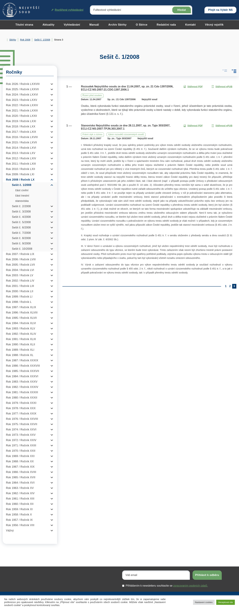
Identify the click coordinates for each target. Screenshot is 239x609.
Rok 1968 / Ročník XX (20, 461)
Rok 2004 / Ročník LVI (20, 270)
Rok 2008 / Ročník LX (20, 179)
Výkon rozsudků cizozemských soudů (126, 134)
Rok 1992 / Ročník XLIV (21, 333)
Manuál (94, 24)
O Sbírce (141, 24)
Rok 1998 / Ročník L (19, 302)
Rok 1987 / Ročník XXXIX (22, 360)
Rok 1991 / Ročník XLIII (21, 339)
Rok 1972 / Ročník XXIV (21, 440)
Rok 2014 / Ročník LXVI (21, 147)
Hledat (181, 9)
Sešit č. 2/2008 (21, 206)
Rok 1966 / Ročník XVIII (21, 472)
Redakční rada (166, 24)
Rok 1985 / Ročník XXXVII (22, 371)
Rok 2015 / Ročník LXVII (21, 142)
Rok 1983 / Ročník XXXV (22, 381)
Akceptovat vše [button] (225, 602)
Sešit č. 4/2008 (21, 216)
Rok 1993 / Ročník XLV (20, 328)
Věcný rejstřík (214, 24)
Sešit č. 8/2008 (21, 238)
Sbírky (12, 39)
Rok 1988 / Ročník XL (20, 355)
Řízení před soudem (92, 95)
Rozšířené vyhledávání (67, 9)
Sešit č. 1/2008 (42, 39)
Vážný (10, 530)
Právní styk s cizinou (92, 134)
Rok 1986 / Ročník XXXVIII (23, 365)
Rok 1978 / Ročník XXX (21, 408)
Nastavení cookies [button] (204, 602)
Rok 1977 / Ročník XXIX (21, 413)
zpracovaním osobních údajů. (190, 585)
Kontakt (190, 24)
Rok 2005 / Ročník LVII (20, 264)
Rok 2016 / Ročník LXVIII (22, 137)
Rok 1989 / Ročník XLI (20, 349)
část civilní (22, 190)
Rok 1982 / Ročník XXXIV (22, 387)
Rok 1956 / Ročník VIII (20, 525)
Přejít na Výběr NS (220, 9)
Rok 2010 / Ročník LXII (20, 169)
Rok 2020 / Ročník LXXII (21, 115)
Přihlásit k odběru (207, 575)
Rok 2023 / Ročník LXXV (21, 100)
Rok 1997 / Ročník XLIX (21, 307)
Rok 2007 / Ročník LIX (20, 254)
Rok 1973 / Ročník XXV (21, 434)
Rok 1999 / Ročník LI (19, 296)
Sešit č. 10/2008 (22, 248)
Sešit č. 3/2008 (21, 211)
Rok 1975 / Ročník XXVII (21, 424)
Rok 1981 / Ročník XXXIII (22, 392)
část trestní (22, 195)
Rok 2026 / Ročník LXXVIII (23, 84)
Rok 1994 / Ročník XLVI (21, 323)
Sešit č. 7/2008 (21, 232)
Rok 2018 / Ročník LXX (20, 126)
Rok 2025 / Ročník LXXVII (22, 89)
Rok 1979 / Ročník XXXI (21, 403)
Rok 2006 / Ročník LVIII (21, 259)
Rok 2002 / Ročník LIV (20, 280)
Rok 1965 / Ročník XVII (20, 477)
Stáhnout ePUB (221, 86)
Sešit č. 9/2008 (21, 243)
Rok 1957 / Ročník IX (19, 519)
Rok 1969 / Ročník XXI (20, 456)
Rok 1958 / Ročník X (19, 514)
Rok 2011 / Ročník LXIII (21, 163)
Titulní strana (24, 24)
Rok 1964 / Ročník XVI (20, 482)
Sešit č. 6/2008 (21, 227)
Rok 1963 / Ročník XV (20, 488)
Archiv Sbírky (117, 24)
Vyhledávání (72, 24)
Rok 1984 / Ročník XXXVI (22, 376)
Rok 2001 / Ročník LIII (20, 286)
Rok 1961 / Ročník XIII (20, 498)
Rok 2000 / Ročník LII (19, 291)
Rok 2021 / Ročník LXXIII (22, 110)
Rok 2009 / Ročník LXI (20, 174)
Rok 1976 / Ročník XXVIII (22, 418)
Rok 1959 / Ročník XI (19, 509)
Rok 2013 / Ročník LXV (20, 153)
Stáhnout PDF (193, 86)
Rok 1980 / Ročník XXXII (21, 397)
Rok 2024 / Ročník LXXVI (22, 94)
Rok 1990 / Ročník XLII (20, 344)
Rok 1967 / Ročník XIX (20, 466)
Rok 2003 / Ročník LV (19, 275)
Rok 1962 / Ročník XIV (20, 493)
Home (4, 40)
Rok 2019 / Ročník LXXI (21, 121)
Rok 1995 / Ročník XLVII (21, 317)
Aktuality (48, 24)
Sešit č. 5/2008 (21, 222)
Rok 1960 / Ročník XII (20, 504)
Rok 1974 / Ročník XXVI (21, 429)
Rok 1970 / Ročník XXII (20, 450)
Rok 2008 (25, 39)
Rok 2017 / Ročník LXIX (21, 131)
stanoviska (22, 201)
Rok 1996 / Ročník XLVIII (22, 312)
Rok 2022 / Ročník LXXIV (22, 105)
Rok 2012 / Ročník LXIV (21, 158)
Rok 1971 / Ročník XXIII (21, 445)
